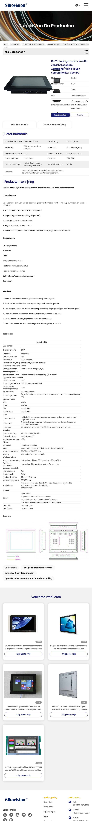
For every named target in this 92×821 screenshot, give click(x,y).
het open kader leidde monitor (37, 526)
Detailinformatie (19, 124)
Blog (46, 774)
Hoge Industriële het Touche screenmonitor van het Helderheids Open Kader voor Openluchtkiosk (68, 605)
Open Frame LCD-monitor (33, 44)
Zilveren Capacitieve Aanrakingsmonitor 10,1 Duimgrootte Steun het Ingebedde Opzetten (23, 605)
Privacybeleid (8, 808)
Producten (15, 44)
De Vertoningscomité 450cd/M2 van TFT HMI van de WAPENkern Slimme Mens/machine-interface (23, 727)
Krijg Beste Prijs (60, 115)
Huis (5, 44)
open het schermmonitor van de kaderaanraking (28, 536)
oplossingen (49, 769)
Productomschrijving (55, 124)
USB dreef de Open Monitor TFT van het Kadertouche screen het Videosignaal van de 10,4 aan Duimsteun (23, 666)
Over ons (48, 760)
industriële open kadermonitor (19, 531)
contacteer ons (49, 781)
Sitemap (19, 808)
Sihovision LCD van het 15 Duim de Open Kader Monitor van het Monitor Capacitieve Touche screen (69, 666)
